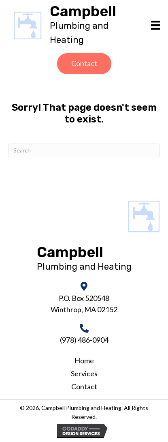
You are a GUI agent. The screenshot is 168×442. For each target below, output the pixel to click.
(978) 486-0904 (84, 339)
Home (84, 360)
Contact (84, 386)
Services (84, 373)
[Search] (84, 150)
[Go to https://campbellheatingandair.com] (96, 25)
